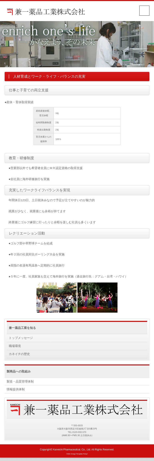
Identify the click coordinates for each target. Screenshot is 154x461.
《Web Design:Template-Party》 (76, 455)
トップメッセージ (21, 338)
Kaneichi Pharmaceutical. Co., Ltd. (72, 451)
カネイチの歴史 (19, 354)
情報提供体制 (16, 390)
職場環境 (15, 346)
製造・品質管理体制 (20, 382)
